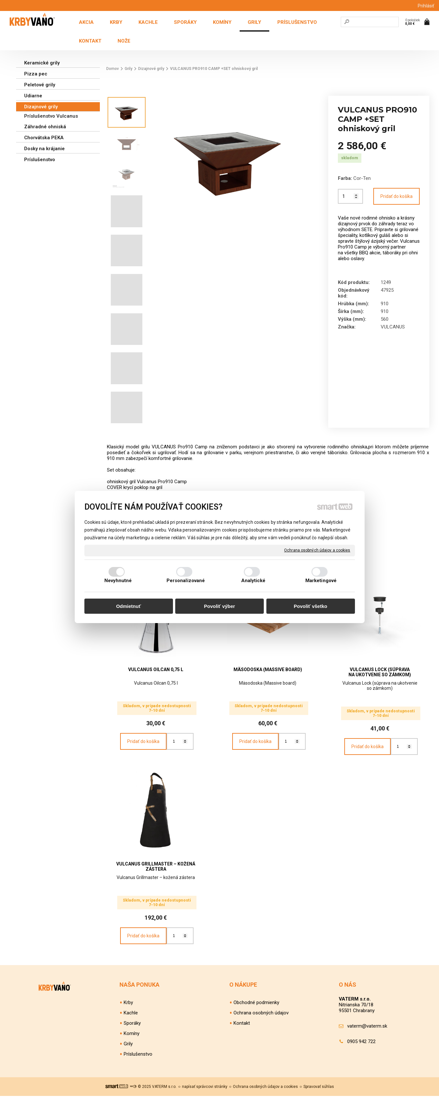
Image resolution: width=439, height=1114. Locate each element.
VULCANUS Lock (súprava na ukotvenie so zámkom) (379, 672)
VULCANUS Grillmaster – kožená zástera (156, 875)
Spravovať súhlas (318, 1104)
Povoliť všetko (310, 606)
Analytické (253, 580)
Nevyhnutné (118, 580)
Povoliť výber (219, 606)
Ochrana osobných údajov (261, 1031)
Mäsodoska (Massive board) (268, 669)
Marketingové (321, 580)
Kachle (131, 1031)
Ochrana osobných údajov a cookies (317, 550)
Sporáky (132, 1041)
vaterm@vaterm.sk (367, 1044)
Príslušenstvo (138, 1072)
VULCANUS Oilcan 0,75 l (155, 669)
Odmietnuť (128, 606)
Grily (128, 1062)
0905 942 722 (361, 1059)
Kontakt (242, 1041)
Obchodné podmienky (256, 1020)
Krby (128, 1020)
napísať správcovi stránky (204, 1104)
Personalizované (186, 580)
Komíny (131, 1051)
